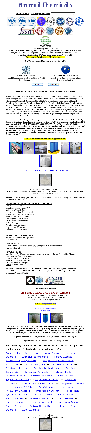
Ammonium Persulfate (18, 353)
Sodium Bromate (39, 398)
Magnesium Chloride (46, 379)
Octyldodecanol (48, 387)
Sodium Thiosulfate (41, 406)
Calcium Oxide (62, 372)
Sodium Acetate (15, 398)
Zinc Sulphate (30, 410)
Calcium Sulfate (15, 376)
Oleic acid (69, 387)
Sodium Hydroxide (43, 402)
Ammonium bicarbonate (35, 357)
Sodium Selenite (64, 398)
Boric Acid (12, 364)
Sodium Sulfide (15, 406)
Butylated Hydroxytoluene (58, 361)
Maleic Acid (47, 383)
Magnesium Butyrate (17, 379)
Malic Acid (27, 383)
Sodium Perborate (16, 402)
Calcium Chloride (62, 364)
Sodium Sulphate (69, 402)
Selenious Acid (67, 395)
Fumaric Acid (66, 376)
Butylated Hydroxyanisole (21, 361)
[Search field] (63, 13)
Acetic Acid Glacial (48, 353)
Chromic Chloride (41, 376)
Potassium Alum (43, 395)
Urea (62, 406)
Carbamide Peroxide (36, 372)
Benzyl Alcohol (63, 357)
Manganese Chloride (72, 383)
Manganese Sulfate (22, 387)
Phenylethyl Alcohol (18, 391)
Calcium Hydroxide (16, 368)
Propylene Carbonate (48, 391)
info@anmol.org (49, 304)
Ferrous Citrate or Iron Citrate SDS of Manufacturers (45, 170)
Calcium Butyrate (35, 364)
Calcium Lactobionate (46, 368)
